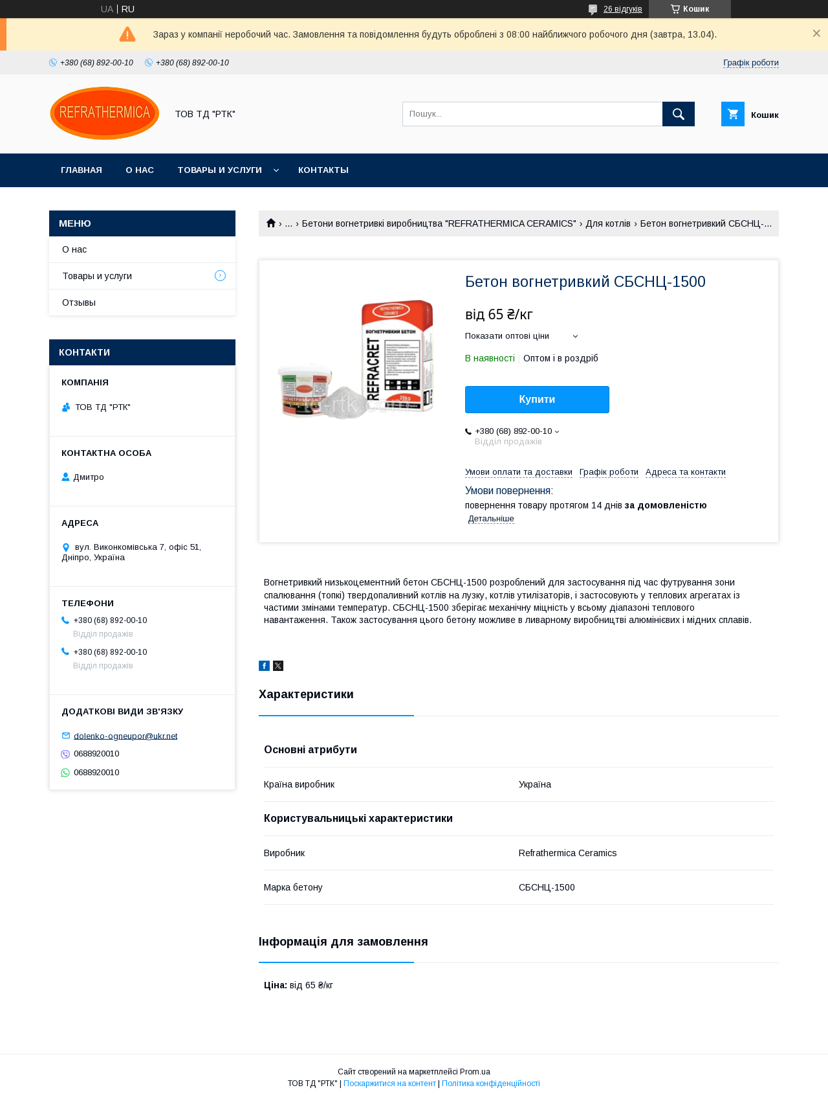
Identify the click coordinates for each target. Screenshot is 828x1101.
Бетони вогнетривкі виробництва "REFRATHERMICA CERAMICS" (439, 223)
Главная (81, 170)
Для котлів (608, 223)
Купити (537, 399)
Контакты (323, 170)
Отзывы (79, 302)
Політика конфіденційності (491, 1083)
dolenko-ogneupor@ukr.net (125, 735)
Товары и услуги (219, 170)
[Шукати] (678, 114)
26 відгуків (623, 9)
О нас (139, 170)
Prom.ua (475, 1071)
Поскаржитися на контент (389, 1083)
